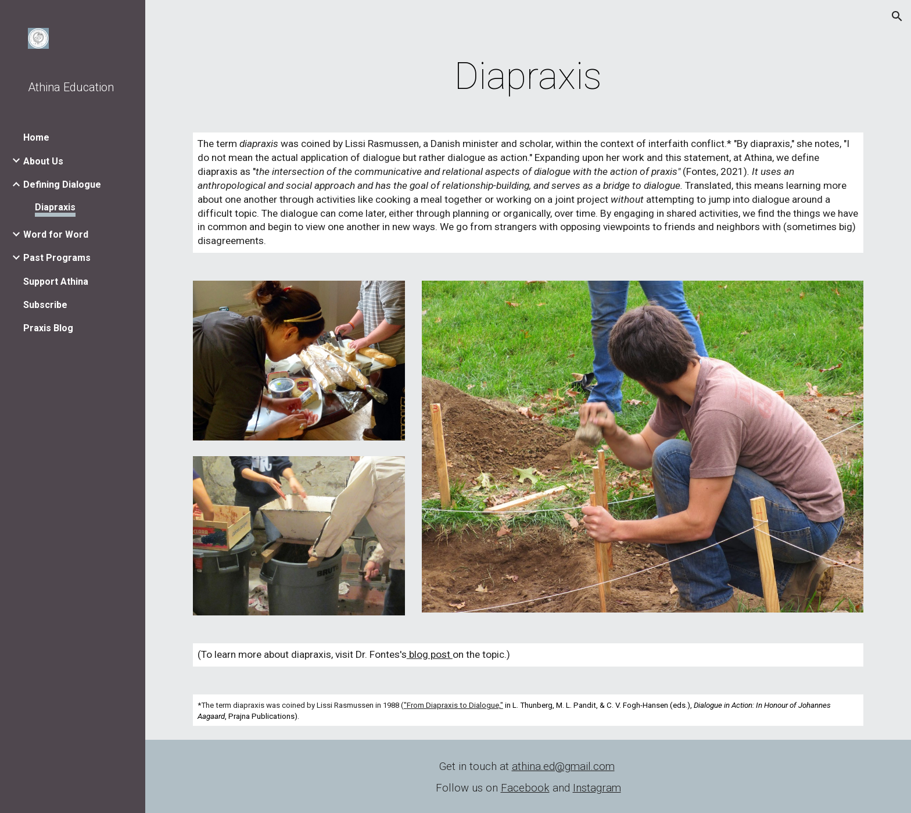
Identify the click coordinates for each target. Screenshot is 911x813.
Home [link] (36, 137)
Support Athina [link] (55, 281)
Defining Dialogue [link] (62, 184)
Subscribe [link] (45, 304)
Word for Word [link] (55, 234)
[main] (528, 77)
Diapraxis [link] (55, 207)
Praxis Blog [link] (48, 328)
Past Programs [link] (57, 257)
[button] (897, 16)
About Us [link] (43, 161)
